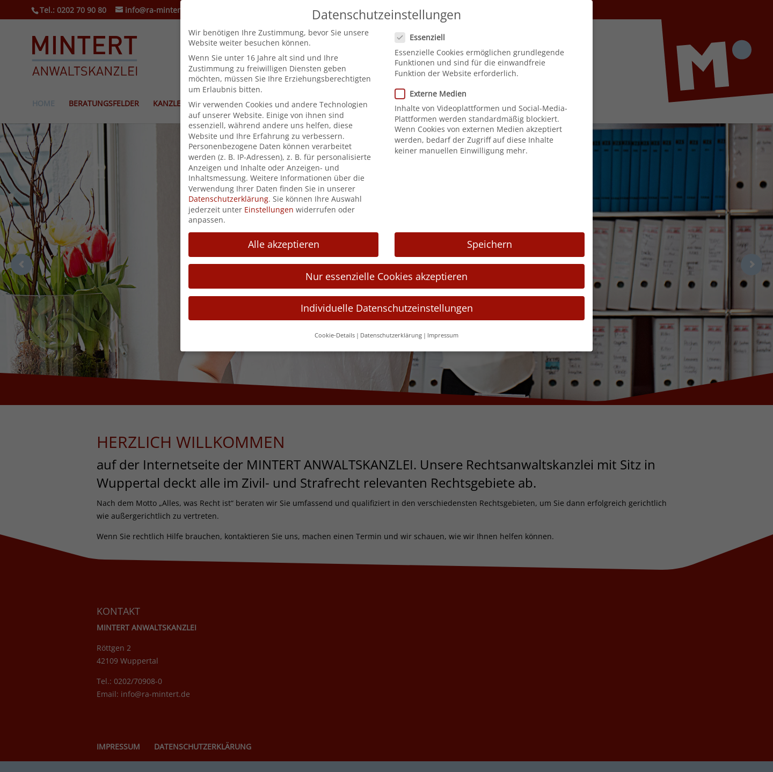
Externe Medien (435, 91)
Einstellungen (269, 207)
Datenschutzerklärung (228, 196)
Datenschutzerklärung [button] (391, 332)
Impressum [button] (442, 332)
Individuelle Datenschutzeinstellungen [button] (387, 305)
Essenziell (424, 35)
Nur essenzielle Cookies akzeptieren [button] (386, 273)
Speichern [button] (489, 241)
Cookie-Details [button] (335, 332)
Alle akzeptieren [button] (283, 241)
